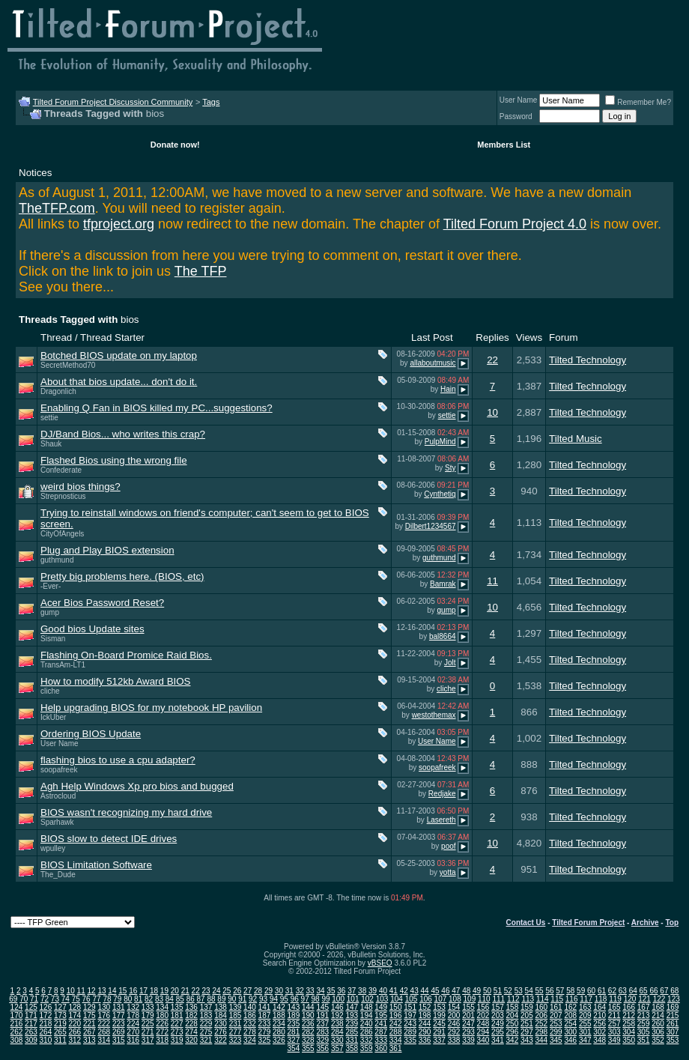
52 (508, 991)
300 (570, 1032)
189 (294, 1015)
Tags (210, 101)
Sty (450, 468)
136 (191, 1007)
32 (300, 991)
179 (148, 1015)
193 (351, 1015)
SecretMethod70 (67, 365)
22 (492, 360)
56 (549, 991)
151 (410, 1007)
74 (65, 999)
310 (46, 1040)
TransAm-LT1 (62, 665)
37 (351, 991)
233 (264, 1024)
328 (308, 1040)
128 (74, 1007)
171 (31, 1015)
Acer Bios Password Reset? (102, 602)
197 (410, 1015)
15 (122, 991)
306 (658, 1032)
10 (492, 412)
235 (294, 1024)
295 (497, 1032)
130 (103, 1007)
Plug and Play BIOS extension (107, 550)
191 (322, 1015)
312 (74, 1040)
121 (644, 999)
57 (560, 991)
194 (366, 1015)
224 (133, 1024)
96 (295, 999)
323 (235, 1040)
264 (46, 1032)
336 (425, 1040)
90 (232, 999)
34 (320, 991)
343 (526, 1040)
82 (149, 999)
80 (128, 999)
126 (46, 1007)
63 (623, 991)
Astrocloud (58, 796)
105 (411, 999)
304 (628, 1032)
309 (31, 1040)
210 (599, 1015)
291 (439, 1032)
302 (599, 1032)
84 (170, 999)
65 (644, 991)
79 (117, 999)
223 (118, 1024)
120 (630, 999)
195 (380, 1015)
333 (380, 1040)
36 (341, 991)
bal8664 (442, 636)
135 (177, 1007)
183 (206, 1015)
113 (527, 999)
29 (268, 991)
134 (162, 1007)
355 (308, 1048)
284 (337, 1032)
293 (468, 1032)
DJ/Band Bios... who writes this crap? (122, 434)
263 (31, 1032)
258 (628, 1024)
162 (570, 1007)
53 (519, 991)
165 (614, 1007)
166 (628, 1007)
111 (498, 999)
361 (395, 1048)
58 (570, 991)
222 (103, 1024)
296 (512, 1032)
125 (31, 1007)
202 (483, 1015)
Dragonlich (58, 391)
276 (220, 1032)
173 (60, 1015)
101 (353, 999)
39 (372, 991)
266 (74, 1032)
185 (235, 1015)
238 (337, 1024)
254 (570, 1024)
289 (410, 1032)
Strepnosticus (63, 496)
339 (468, 1040)
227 (177, 1024)
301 (585, 1032)
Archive (645, 922)
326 (279, 1040)
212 (628, 1015)
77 (96, 999)
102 (367, 999)
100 (338, 999)
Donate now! (175, 144)
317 (148, 1040)
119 (615, 999)
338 (454, 1040)
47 (456, 991)
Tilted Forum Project (588, 922)
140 (249, 1007)
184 (220, 1015)
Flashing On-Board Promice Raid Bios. (126, 655)
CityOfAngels (62, 534)
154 (454, 1007)
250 (512, 1024)
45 (435, 991)
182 (191, 1015)
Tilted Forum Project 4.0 (514, 223)
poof (448, 846)
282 (308, 1032)
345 (556, 1040)
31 (289, 991)
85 (180, 999)
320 (191, 1040)
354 (294, 1048)
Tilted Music (575, 438)
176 (103, 1015)
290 (425, 1032)
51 (498, 991)
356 (322, 1048)
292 (454, 1032)
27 (247, 991)
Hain (448, 389)
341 (497, 1040)
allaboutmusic (432, 363)
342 (512, 1040)
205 (526, 1015)
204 (512, 1015)
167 (643, 1007)
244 (425, 1024)
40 (383, 991)
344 (541, 1040)
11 (492, 581)
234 (279, 1024)
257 (614, 1024)
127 (60, 1007)
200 (454, 1015)
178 (133, 1015)
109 (470, 999)
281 (294, 1032)
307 (673, 1032)
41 (393, 991)
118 (601, 999)
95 (284, 999)
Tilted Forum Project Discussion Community (113, 101)
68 (674, 991)
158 (512, 1007)
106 (425, 999)
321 (206, 1040)
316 (133, 1040)
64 (633, 991)
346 (570, 1040)
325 (264, 1040)
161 (556, 1007)
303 (614, 1032)
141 (264, 1007)
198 (425, 1015)
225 (148, 1024)
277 (235, 1032)
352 (658, 1040)
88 (211, 999)
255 (585, 1024)
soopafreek (58, 770)
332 (366, 1040)
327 (294, 1040)
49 (477, 991)
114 (542, 999)
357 (337, 1048)
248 (483, 1024)
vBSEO (380, 963)
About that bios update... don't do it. (118, 381)
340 (483, 1040)
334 (395, 1040)
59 (581, 991)
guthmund (56, 560)
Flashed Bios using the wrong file (113, 460)
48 (466, 991)
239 (351, 1024)
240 (366, 1024)
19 (164, 991)
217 (31, 1024)
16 (133, 991)
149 (380, 1007)
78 (107, 999)
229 (206, 1024)
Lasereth (441, 820)
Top (672, 922)
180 (162, 1015)
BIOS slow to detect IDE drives (108, 838)
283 (322, 1032)
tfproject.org (118, 223)
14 (112, 991)
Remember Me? (638, 102)
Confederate (61, 470)
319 (177, 1040)
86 (190, 999)
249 (497, 1024)
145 (322, 1007)
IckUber (53, 717)
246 (454, 1024)
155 (468, 1007)
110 (484, 999)
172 (46, 1015)
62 (612, 991)
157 (497, 1007)
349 (614, 1040)
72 (44, 999)
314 (103, 1040)
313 (89, 1040)
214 (658, 1015)
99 (325, 999)
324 (249, 1040)
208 (570, 1015)
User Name (519, 100)
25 (226, 991)
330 (337, 1040)
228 (191, 1024)
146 (337, 1007)
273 (177, 1032)
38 (362, 991)
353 (673, 1040)
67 (664, 991)
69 (13, 999)
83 (159, 999)
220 (74, 1024)
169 (673, 1007)
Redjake (442, 794)
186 (249, 1015)
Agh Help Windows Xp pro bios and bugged (137, 786)
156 (483, 1007)
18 (154, 991)
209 (585, 1015)
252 (541, 1024)
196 (395, 1015)
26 (237, 991)
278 (249, 1032)
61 (602, 991)
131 (118, 1007)
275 (206, 1032)
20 (175, 991)
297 (526, 1032)
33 (310, 991)
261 (673, 1024)
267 (89, 1032)
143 (294, 1007)
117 (586, 999)
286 (366, 1032)
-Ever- (50, 586)
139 (235, 1007)
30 (279, 991)
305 (643, 1032)
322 (220, 1040)
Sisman (52, 639)
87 (201, 999)
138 (220, 1007)
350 (628, 1040)
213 (643, 1015)
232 (249, 1024)
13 (101, 991)
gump (49, 612)
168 (658, 1007)
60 (591, 991)
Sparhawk (56, 822)
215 (673, 1015)
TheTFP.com (57, 208)
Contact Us (526, 922)
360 (380, 1048)
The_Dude (58, 874)
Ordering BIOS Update (90, 733)
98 (316, 999)
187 (264, 1015)
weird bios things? (80, 486)
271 (148, 1032)
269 (118, 1032)
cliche (50, 691)
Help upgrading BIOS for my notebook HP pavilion (151, 707)
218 (46, 1024)
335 (410, 1040)
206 (541, 1015)
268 (103, 1032)
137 (206, 1007)
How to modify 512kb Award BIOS (115, 681)
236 (308, 1024)
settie (49, 418)
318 (162, 1040)
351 (643, 1040)
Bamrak (442, 584)
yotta (448, 872)
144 (308, 1007)
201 (468, 1015)
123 (673, 999)
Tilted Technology (587, 360)
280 (279, 1032)
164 (599, 1007)
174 (74, 1015)
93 (263, 999)
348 (599, 1040)
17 (143, 991)
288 (395, 1032)
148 (366, 1007)
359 (366, 1048)
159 (526, 1007)
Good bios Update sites (92, 629)
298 (541, 1032)
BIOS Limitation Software (96, 864)
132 (133, 1007)
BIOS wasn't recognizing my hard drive (126, 812)
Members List (503, 144)
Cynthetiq (439, 494)
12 (92, 991)
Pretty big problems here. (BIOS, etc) (122, 576)
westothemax (434, 715)
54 (529, 991)
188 (279, 1015)
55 (539, 991)
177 (118, 1015)
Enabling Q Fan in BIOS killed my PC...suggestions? (156, 408)
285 (351, 1032)
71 (34, 999)
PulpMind (440, 441)
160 (541, 1007)
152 (425, 1007)
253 (556, 1024)
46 (445, 991)
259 (643, 1024)
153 (439, 1007)
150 (395, 1007)
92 (253, 999)
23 (205, 991)
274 (191, 1032)
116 (571, 999)
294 (483, 1032)
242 (395, 1024)
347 (585, 1040)
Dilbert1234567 (430, 526)
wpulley (52, 848)
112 (513, 999)
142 (279, 1007)
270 (133, 1032)
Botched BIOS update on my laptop (118, 355)
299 (556, 1032)
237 (322, 1024)
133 (148, 1007)
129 (89, 1007)
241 (380, 1024)
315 (118, 1040)
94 (274, 999)
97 (305, 999)
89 (221, 999)
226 (162, 1024)
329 (322, 1040)
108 (455, 999)
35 (331, 991)
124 (16, 1007)
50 (487, 991)
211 (614, 1015)
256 (599, 1024)
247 (468, 1024)
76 (86, 999)
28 (258, 991)
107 (440, 999)
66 (653, 991)
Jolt (450, 662)
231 (235, 1024)
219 (60, 1024)
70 (23, 999)
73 (55, 999)
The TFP (200, 271)
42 (404, 991)
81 (138, 999)
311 (60, 1040)
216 (16, 1024)
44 (425, 991)
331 (351, 1040)
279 (264, 1032)
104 (396, 999)
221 (89, 1024)
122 (659, 999)
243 (410, 1024)
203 (497, 1015)
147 (351, 1007)
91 (242, 999)
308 (16, 1040)
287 (380, 1032)
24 (216, 991)
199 (439, 1015)
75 (76, 999)
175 (89, 1015)
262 (16, 1032)
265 (60, 1032)
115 (556, 999)
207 (556, 1015)
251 (526, 1024)
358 (351, 1048)
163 (585, 1007)
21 (185, 991)
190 (308, 1015)
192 (337, 1015)
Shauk (50, 444)
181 (177, 1015)
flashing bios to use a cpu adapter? (117, 760)
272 (162, 1032)
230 (220, 1024)
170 (16, 1015)
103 (382, 999)
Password (516, 116)
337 (439, 1040)
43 (414, 991)
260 (658, 1024)
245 (439, 1024)
